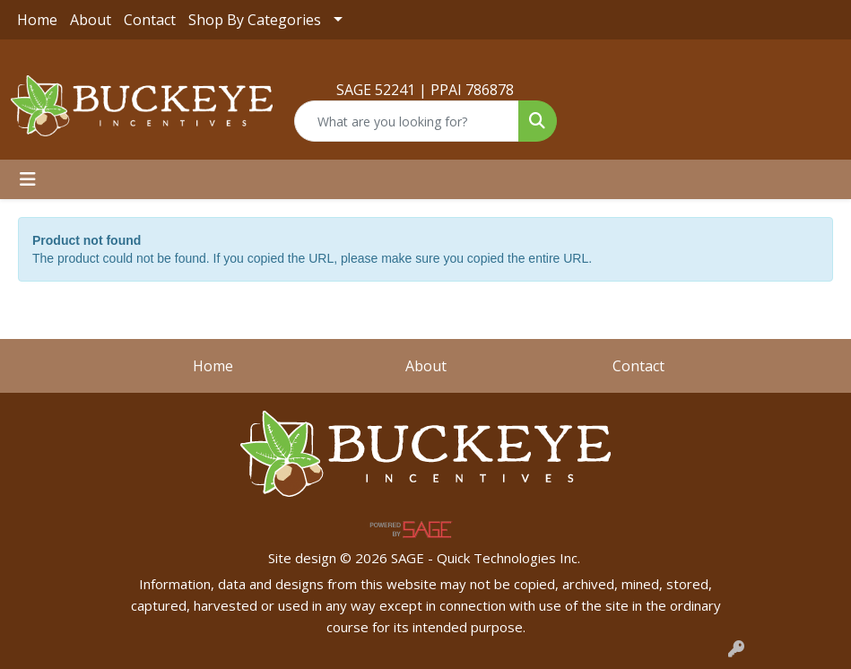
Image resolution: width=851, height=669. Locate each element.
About (90, 20)
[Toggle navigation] (28, 179)
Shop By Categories (254, 20)
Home (37, 20)
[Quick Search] (406, 121)
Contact (150, 20)
